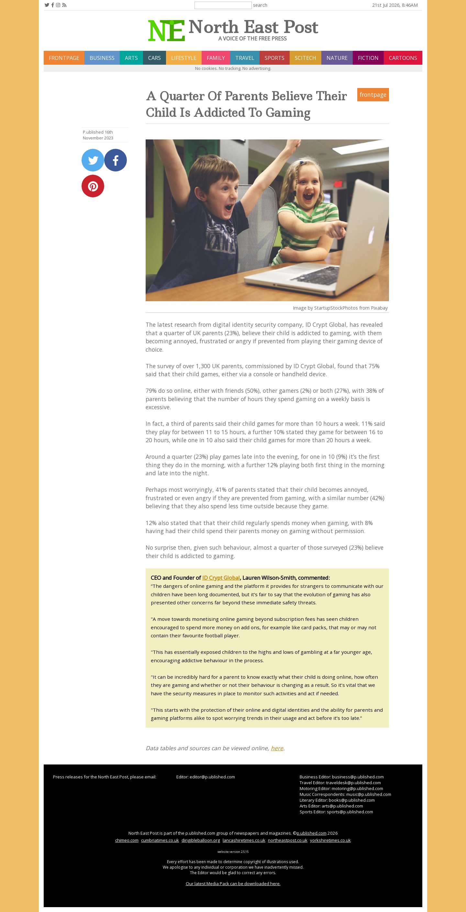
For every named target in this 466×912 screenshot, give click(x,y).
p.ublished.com (312, 833)
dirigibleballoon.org (201, 840)
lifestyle (183, 57)
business (102, 57)
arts (131, 57)
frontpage (64, 57)
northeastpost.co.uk (287, 840)
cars (154, 57)
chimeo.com (127, 840)
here (277, 748)
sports (274, 57)
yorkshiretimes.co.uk (330, 840)
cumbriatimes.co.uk (160, 840)
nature (337, 57)
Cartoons (403, 57)
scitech (305, 57)
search (260, 5)
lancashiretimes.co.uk (244, 840)
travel (244, 57)
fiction (368, 57)
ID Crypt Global (221, 577)
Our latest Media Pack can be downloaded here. (233, 883)
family (216, 57)
